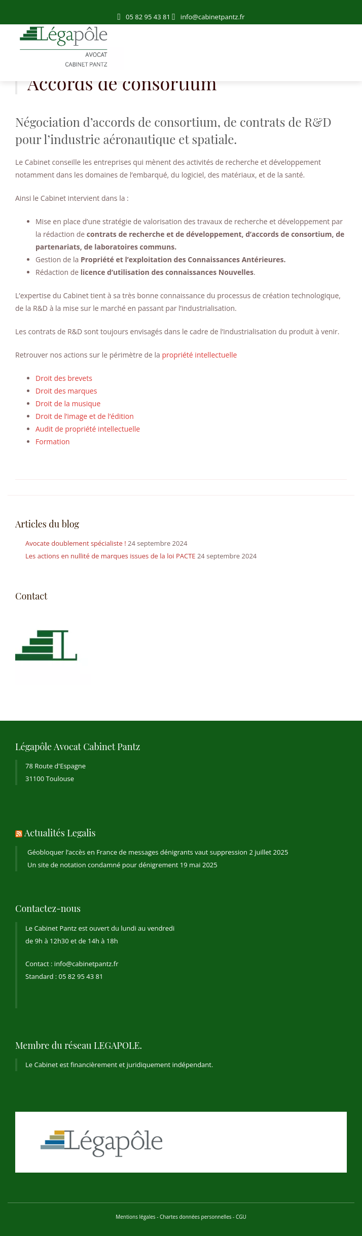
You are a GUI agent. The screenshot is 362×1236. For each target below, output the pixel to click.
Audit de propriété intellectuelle (87, 429)
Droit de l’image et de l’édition (84, 416)
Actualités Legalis (60, 833)
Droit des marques (66, 391)
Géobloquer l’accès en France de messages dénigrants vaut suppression (137, 852)
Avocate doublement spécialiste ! (75, 543)
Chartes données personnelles (196, 1216)
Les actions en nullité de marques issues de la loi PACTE (110, 555)
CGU (241, 1216)
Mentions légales (135, 1216)
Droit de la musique (67, 403)
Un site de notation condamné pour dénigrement (102, 864)
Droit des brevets (63, 378)
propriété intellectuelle (199, 355)
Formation (52, 441)
